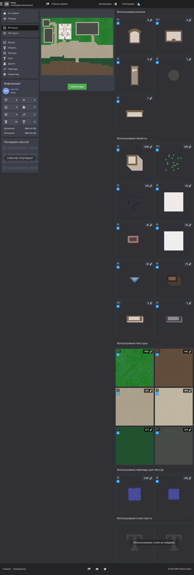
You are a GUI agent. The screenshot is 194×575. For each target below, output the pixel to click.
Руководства (19, 569)
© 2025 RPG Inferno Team (179, 569)
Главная (7, 569)
